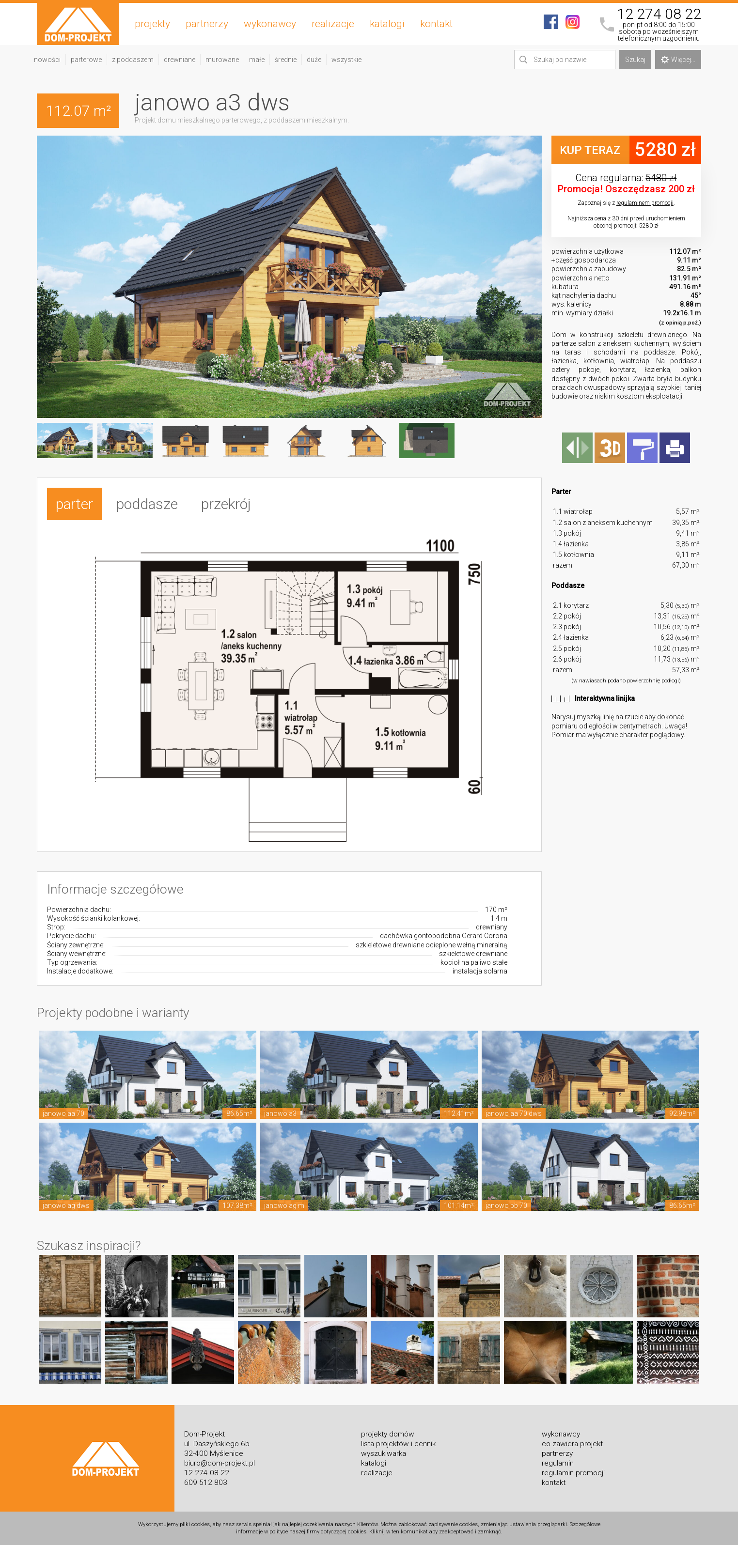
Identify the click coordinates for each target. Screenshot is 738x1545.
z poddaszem (133, 59)
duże (314, 59)
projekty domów (387, 1434)
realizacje (333, 24)
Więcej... (678, 59)
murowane (222, 59)
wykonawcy (270, 24)
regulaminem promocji (645, 203)
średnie (286, 59)
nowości (47, 59)
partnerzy (207, 24)
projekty (152, 24)
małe (257, 59)
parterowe (86, 59)
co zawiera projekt (572, 1443)
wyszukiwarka (383, 1453)
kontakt (436, 24)
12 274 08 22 (659, 14)
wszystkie (346, 59)
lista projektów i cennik (398, 1443)
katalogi (387, 24)
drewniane (179, 59)
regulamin (558, 1463)
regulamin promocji (573, 1472)
